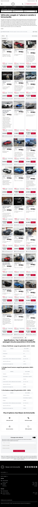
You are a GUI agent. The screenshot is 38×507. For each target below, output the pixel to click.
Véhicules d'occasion (5, 31)
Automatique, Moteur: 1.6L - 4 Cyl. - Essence (18, 114)
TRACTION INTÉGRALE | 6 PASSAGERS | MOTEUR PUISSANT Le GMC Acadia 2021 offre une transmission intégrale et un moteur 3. (6, 182)
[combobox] (1, 11)
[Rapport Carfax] (9, 51)
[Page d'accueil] (2, 467)
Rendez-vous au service (30, 4)
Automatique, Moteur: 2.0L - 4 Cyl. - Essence (18, 55)
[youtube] (27, 467)
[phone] (23, 4)
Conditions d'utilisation (20, 459)
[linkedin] (34, 467)
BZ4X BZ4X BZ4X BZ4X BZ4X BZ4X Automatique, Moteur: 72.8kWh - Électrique (18, 241)
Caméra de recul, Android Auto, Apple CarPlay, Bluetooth (30, 115)
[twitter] (25, 467)
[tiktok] (32, 467)
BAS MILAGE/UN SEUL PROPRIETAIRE (5, 152)
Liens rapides (3, 472)
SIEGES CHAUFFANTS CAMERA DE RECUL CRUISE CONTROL (18, 320)
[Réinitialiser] (6, 36)
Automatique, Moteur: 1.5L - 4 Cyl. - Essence (30, 243)
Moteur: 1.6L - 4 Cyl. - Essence (18, 267)
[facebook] (30, 467)
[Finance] (12, 63)
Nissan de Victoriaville (5, 0)
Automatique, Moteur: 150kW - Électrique (30, 212)
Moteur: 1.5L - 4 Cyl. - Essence (18, 180)
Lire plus (2, 28)
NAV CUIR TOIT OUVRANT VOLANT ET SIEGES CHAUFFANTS (6, 88)
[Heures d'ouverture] (31, 1)
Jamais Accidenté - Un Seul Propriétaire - (18, 294)
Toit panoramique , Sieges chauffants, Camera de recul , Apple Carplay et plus (30, 88)
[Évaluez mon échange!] (36, 11)
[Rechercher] (36, 1)
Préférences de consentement (6, 500)
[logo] (13, 3)
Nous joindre (4, 476)
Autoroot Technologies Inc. (25, 503)
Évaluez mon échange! (19, 450)
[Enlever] (6, 38)
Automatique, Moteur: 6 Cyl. (30, 295)
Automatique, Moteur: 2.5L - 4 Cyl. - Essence (18, 212)
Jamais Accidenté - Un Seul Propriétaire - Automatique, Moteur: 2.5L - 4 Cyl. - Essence (6, 55)
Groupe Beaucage (15, 24)
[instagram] (36, 467)
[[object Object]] (35, 31)
